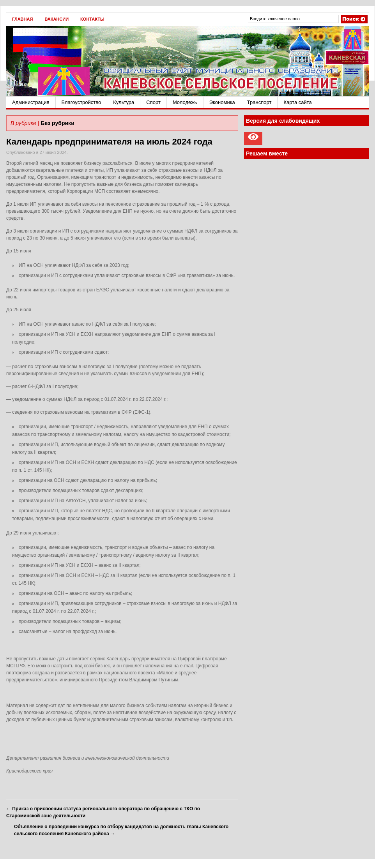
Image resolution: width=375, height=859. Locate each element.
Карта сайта (297, 102)
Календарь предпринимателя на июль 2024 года (109, 141)
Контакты (92, 19)
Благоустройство (81, 102)
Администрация (31, 102)
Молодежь (185, 102)
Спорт (153, 102)
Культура (123, 102)
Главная (22, 19)
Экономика (222, 102)
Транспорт (259, 102)
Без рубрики (57, 123)
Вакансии (56, 19)
